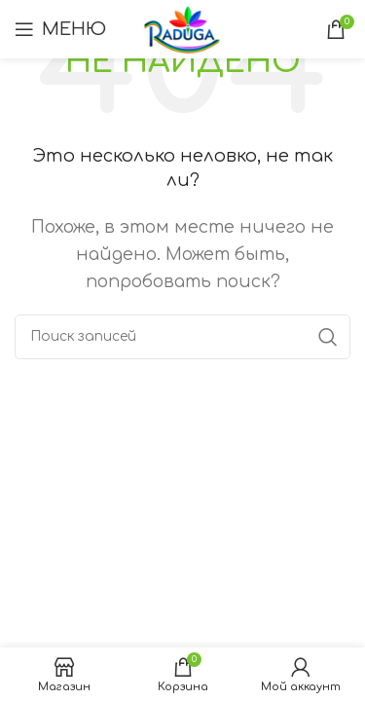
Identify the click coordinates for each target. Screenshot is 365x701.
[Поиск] (182, 336)
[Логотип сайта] (182, 28)
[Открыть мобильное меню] (60, 29)
